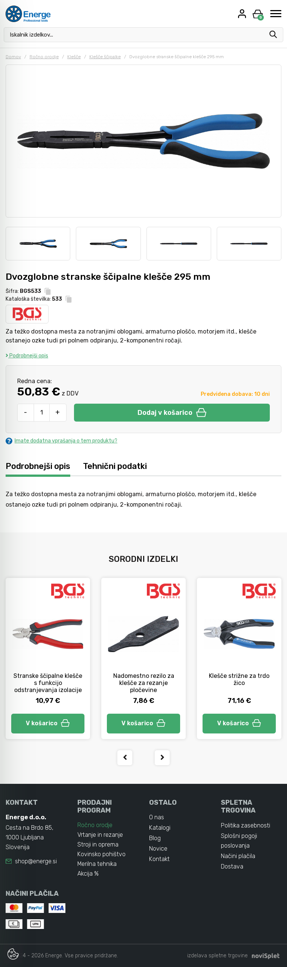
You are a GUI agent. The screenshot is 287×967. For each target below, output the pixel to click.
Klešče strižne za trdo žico (239, 679)
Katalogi (159, 827)
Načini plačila (238, 856)
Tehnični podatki (115, 466)
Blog (155, 838)
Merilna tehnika (97, 863)
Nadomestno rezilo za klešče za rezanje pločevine (143, 683)
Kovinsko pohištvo (101, 854)
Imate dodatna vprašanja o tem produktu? (61, 441)
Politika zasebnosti (246, 825)
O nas (156, 817)
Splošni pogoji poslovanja (239, 840)
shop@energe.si (36, 861)
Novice (158, 848)
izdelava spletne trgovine (217, 955)
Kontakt (159, 859)
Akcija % (88, 873)
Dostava (232, 866)
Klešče (74, 56)
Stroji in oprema (97, 844)
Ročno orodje (44, 56)
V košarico (48, 723)
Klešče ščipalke (105, 56)
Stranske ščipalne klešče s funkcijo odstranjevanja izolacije (47, 683)
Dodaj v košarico (172, 412)
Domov (13, 56)
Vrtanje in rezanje (100, 834)
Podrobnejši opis (27, 356)
